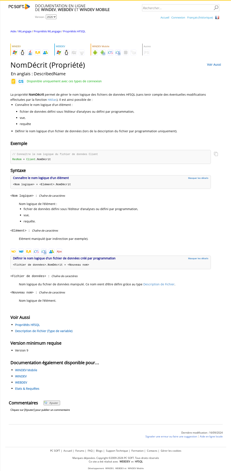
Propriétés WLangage (47, 31)
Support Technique (117, 451)
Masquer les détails (198, 178)
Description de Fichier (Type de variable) (43, 331)
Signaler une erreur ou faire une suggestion (171, 437)
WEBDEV (21, 383)
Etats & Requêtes (27, 389)
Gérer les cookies (171, 451)
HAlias (52, 100)
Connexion (178, 17)
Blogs (99, 451)
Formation (137, 451)
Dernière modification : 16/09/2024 (202, 433)
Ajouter (51, 403)
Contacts (152, 451)
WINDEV (21, 377)
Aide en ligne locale (211, 437)
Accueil (165, 17)
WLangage (24, 31)
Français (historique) (200, 17)
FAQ (90, 451)
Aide (13, 31)
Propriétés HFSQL (74, 31)
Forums (79, 451)
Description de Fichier (159, 285)
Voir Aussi (214, 65)
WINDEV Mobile (26, 371)
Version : (40, 17)
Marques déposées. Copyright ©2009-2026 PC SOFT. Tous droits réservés (115, 458)
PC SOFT (55, 451)
